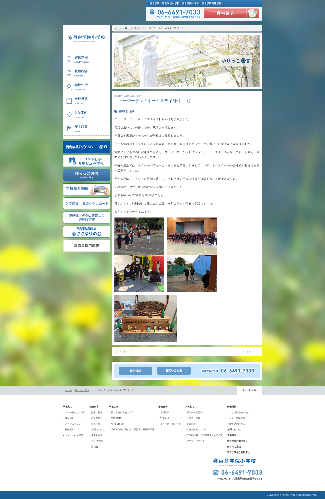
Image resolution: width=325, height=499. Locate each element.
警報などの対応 (237, 424)
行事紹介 (164, 418)
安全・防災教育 (237, 418)
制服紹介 (69, 429)
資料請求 (231, 435)
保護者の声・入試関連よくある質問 (205, 435)
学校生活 (113, 406)
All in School (117, 424)
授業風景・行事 (127, 111)
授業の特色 (97, 412)
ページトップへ (250, 390)
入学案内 (189, 406)
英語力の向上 (98, 429)
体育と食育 (97, 435)
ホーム (118, 28)
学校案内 (67, 406)
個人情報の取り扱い (237, 441)
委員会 (94, 446)
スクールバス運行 (74, 435)
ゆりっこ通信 (132, 28)
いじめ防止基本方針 (239, 412)
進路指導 (95, 424)
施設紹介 (69, 418)
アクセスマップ (73, 424)
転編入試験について (197, 429)
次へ (249, 351)
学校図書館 (116, 418)
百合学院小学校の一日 (122, 412)
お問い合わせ (234, 429)
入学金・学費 (193, 418)
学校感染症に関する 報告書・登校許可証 (132, 429)
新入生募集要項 (195, 412)
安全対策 (231, 406)
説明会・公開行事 (196, 441)
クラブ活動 (97, 441)
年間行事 (164, 412)
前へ (125, 351)
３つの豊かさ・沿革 (75, 412)
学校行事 (162, 406)
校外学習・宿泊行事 (170, 424)
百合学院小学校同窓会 (238, 452)
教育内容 (94, 406)
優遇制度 (191, 424)
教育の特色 (97, 418)
